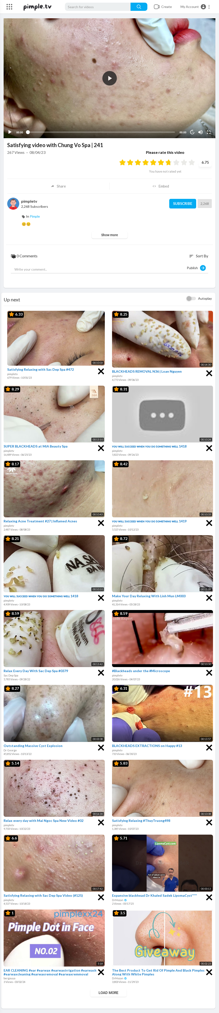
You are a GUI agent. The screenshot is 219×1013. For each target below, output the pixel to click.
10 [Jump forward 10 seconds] (192, 131)
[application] (109, 78)
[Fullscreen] (208, 131)
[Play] (9, 131)
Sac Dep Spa (11, 674)
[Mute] (200, 131)
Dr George (10, 749)
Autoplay (205, 298)
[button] (195, 6)
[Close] (101, 370)
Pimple (35, 216)
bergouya (9, 977)
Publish (196, 267)
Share (58, 185)
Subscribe (182, 203)
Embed (160, 185)
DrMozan (119, 899)
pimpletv (29, 200)
